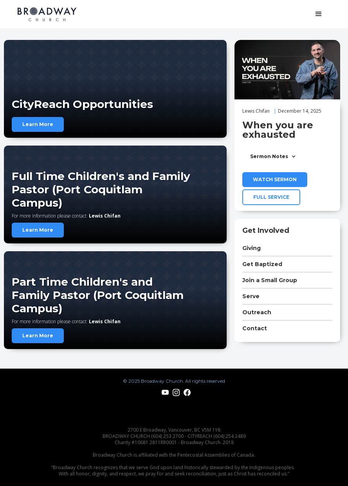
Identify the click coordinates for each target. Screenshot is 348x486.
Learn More (37, 124)
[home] (47, 14)
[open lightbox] (287, 69)
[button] (318, 14)
